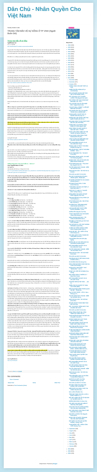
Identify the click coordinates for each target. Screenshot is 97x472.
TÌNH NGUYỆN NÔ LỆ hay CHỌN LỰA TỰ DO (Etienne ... (79, 198)
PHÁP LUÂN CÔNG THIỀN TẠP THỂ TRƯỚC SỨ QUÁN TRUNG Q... (78, 132)
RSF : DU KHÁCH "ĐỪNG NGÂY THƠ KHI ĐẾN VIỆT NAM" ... (79, 307)
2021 (69, 56)
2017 (69, 64)
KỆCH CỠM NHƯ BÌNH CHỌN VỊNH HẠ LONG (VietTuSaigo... (79, 264)
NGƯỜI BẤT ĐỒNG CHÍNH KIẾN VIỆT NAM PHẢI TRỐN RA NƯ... (79, 334)
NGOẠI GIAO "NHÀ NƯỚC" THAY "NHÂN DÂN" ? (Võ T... (78, 268)
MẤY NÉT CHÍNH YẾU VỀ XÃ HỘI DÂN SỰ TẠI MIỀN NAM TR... (79, 398)
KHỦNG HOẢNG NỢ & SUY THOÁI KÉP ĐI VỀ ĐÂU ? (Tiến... (78, 320)
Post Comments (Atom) (20, 385)
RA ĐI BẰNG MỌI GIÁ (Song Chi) (77, 262)
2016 (69, 67)
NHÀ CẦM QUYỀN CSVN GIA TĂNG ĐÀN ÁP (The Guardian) (78, 327)
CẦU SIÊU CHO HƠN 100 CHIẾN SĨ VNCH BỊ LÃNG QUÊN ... (78, 404)
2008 (69, 453)
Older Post (57, 382)
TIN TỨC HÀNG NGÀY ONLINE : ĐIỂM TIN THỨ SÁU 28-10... (79, 369)
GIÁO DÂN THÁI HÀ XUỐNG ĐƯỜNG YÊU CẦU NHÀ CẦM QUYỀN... (78, 407)
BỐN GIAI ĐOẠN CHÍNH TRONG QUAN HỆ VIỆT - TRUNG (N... (79, 289)
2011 (69, 77)
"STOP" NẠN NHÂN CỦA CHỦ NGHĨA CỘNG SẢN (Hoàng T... (79, 214)
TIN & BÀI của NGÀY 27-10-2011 (77, 382)
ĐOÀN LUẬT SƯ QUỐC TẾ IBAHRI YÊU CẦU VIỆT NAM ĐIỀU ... (78, 418)
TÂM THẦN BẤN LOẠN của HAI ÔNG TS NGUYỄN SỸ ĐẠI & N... (78, 376)
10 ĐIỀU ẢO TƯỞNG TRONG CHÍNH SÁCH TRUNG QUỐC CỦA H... (78, 228)
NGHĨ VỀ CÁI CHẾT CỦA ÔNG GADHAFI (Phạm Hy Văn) (77, 380)
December (72, 79)
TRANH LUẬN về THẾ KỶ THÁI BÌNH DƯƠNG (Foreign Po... (78, 146)
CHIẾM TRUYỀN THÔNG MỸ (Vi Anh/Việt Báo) (77, 90)
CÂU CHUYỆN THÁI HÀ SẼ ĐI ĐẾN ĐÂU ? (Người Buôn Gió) (78, 104)
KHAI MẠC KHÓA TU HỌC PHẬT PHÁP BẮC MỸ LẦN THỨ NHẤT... (79, 122)
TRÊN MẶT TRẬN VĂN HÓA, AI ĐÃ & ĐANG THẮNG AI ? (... (78, 395)
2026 (69, 45)
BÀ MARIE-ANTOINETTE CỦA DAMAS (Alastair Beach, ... (79, 180)
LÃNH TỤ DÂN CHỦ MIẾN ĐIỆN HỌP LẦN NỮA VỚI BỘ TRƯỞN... (78, 139)
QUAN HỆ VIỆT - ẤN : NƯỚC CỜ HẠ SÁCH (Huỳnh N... (78, 232)
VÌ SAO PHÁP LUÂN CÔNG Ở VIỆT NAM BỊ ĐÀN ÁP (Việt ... (78, 136)
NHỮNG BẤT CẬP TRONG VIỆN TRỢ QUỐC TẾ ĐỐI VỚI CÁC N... (78, 118)
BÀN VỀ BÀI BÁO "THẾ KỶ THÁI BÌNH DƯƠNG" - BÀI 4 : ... (79, 150)
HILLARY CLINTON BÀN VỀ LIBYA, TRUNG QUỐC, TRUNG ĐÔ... (78, 177)
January (71, 446)
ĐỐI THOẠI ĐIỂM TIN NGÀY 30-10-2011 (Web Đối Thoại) (78, 246)
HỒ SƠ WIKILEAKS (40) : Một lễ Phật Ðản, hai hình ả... (79, 201)
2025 (69, 47)
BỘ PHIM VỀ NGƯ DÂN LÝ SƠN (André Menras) (77, 184)
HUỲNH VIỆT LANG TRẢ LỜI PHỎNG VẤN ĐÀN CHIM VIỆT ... (79, 341)
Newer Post (11, 382)
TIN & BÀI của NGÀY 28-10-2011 (77, 310)
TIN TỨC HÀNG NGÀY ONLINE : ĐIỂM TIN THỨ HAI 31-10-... (79, 168)
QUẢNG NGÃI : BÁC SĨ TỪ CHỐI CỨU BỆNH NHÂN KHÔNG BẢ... (79, 160)
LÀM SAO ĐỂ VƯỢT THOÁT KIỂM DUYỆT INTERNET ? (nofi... (78, 209)
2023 (69, 51)
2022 (69, 53)
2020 (69, 58)
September (72, 428)
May (70, 437)
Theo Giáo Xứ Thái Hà (12, 360)
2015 (69, 69)
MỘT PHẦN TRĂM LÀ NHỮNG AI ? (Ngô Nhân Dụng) (78, 275)
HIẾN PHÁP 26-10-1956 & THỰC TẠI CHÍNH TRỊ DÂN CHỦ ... (78, 389)
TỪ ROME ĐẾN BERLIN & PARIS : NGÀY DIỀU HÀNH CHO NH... (78, 351)
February (71, 444)
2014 (69, 71)
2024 (69, 49)
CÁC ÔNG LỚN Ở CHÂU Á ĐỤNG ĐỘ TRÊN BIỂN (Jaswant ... (79, 235)
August (71, 430)
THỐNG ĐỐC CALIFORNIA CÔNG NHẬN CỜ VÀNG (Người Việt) (78, 125)
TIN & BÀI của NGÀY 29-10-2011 (77, 256)
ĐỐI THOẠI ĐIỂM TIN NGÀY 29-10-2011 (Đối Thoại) (78, 279)
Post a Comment (14, 379)
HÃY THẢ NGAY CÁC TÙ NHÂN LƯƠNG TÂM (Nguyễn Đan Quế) (78, 97)
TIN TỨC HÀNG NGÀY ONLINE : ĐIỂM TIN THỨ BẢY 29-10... (79, 296)
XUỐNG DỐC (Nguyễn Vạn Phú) (77, 211)
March (71, 441)
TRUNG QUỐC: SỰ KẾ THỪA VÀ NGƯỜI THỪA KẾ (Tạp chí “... (77, 115)
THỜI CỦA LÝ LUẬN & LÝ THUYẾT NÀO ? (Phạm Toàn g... (78, 191)
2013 (69, 73)
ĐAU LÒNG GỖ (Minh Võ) (75, 392)
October (71, 84)
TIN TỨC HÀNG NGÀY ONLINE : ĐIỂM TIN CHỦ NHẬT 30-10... (79, 250)
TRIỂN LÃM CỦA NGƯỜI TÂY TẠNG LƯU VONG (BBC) (78, 286)
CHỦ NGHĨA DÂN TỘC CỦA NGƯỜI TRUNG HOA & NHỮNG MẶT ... (78, 111)
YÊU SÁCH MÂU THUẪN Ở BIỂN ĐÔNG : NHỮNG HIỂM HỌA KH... (78, 348)
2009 (69, 451)
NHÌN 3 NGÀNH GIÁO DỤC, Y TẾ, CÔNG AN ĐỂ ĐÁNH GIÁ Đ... (77, 218)
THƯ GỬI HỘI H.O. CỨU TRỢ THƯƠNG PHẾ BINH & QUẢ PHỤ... (79, 225)
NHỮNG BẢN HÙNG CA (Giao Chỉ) (78, 401)
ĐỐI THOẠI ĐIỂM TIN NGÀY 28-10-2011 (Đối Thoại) (78, 362)
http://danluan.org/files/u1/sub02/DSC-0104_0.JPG (21, 82)
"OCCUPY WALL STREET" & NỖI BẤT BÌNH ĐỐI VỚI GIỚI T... (79, 108)
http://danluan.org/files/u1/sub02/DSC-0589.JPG (17, 139)
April (70, 439)
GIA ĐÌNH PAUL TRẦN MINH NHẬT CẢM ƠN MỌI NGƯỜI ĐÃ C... (78, 205)
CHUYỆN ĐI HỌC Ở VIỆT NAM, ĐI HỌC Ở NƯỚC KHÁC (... (79, 259)
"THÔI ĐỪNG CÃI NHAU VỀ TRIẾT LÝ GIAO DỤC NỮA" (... (79, 187)
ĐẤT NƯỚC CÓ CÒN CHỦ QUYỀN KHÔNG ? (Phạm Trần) (78, 421)
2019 (69, 60)
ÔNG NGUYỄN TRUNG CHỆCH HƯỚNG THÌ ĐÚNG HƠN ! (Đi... (78, 358)
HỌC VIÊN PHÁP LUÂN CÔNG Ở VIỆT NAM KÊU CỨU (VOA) (79, 411)
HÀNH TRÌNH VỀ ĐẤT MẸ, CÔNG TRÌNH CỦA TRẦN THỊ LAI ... (77, 313)
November (72, 82)
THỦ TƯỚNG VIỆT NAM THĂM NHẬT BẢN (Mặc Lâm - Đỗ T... (78, 100)
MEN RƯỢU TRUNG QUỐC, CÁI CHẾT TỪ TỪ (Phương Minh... (79, 157)
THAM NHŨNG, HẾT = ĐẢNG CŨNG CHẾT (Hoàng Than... (78, 425)
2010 (69, 449)
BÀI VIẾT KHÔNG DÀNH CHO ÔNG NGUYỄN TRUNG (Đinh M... (78, 365)
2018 (69, 62)
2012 (69, 75)
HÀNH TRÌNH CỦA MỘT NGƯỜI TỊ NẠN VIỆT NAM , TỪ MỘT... (78, 129)
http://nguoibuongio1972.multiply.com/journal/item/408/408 (20, 46)
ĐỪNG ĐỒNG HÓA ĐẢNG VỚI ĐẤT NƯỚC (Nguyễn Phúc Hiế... (78, 194)
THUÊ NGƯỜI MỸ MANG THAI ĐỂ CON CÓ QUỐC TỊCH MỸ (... (79, 316)
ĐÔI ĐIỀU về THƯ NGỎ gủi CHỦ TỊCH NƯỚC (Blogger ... (79, 221)
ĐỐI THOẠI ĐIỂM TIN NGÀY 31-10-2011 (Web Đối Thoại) (78, 143)
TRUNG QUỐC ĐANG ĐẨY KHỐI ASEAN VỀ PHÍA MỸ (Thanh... (77, 344)
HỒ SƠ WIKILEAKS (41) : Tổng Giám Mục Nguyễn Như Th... (78, 164)
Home (34, 382)
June (70, 435)
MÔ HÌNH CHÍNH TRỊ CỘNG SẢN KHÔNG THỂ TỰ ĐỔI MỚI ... (77, 385)
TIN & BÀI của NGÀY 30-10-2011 (77, 174)
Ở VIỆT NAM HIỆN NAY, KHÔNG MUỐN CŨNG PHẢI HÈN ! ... (79, 330)
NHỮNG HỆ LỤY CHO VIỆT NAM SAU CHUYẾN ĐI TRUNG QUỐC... (79, 242)
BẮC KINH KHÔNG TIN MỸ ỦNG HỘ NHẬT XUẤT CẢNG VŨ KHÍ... (78, 323)
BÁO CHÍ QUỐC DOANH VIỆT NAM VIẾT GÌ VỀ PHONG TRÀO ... (78, 93)
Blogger (55, 463)
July (70, 433)
